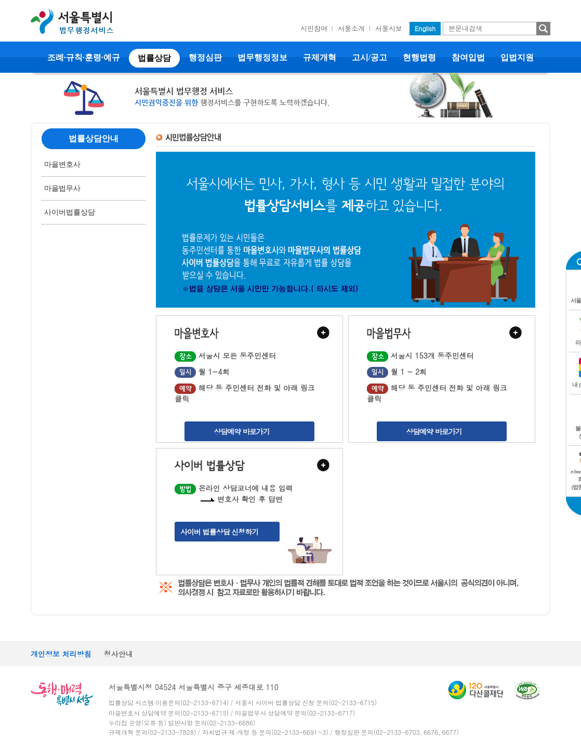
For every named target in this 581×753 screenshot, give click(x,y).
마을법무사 (62, 188)
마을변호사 (62, 164)
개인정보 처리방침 (61, 654)
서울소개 (351, 28)
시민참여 (313, 28)
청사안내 (118, 654)
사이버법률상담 (69, 212)
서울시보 (388, 28)
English (425, 28)
